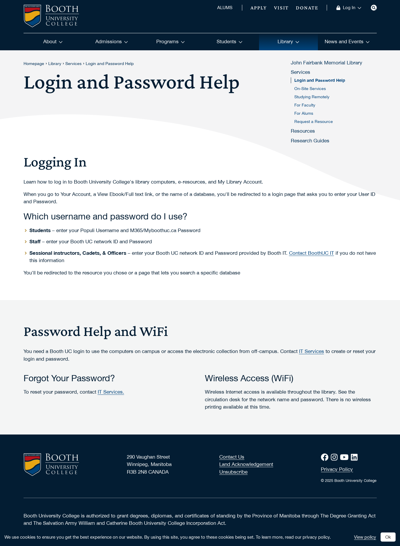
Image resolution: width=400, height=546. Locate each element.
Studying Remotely (311, 96)
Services (73, 63)
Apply (258, 7)
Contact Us (231, 457)
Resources (303, 131)
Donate (307, 7)
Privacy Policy (337, 469)
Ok (388, 537)
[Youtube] (345, 457)
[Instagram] (335, 457)
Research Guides (310, 141)
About (53, 41)
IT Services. (111, 392)
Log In (352, 7)
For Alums (303, 113)
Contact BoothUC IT (311, 253)
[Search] (374, 8)
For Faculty (304, 105)
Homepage (34, 63)
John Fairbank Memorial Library (326, 63)
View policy (365, 537)
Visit (281, 7)
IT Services (311, 351)
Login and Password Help (110, 63)
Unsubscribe (233, 472)
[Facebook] (326, 457)
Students (230, 41)
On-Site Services (310, 88)
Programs (170, 41)
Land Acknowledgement (246, 464)
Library (288, 41)
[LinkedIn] (355, 457)
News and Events (347, 41)
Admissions (111, 41)
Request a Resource (313, 121)
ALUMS (225, 7)
